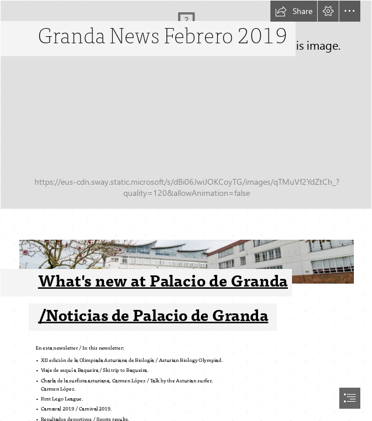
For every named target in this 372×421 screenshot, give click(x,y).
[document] (186, 210)
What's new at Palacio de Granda (163, 281)
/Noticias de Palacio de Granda (153, 315)
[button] (293, 11)
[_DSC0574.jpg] (186, 104)
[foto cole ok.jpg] (186, 273)
